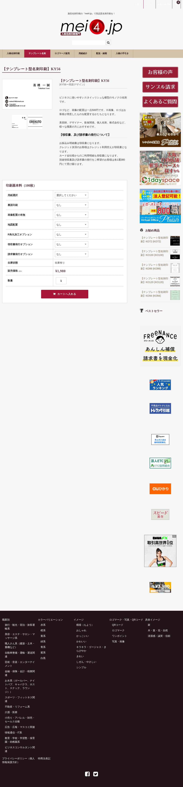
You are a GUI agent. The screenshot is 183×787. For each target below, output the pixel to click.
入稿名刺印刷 (16, 53)
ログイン (149, 4)
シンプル (81, 667)
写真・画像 (118, 641)
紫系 (43, 652)
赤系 (43, 624)
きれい (80, 655)
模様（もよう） (85, 624)
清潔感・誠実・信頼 (159, 635)
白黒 (43, 657)
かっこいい (82, 635)
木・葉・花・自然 (158, 630)
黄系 (43, 635)
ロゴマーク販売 (76, 53)
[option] (27, 94)
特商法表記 (44, 758)
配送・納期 (125, 53)
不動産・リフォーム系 (17, 706)
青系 (43, 646)
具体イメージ (152, 619)
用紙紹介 (102, 53)
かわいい (81, 641)
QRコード (117, 624)
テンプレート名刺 (45, 53)
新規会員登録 (164, 4)
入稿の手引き (151, 53)
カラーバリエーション (50, 619)
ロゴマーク (118, 630)
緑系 (43, 641)
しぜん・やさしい (86, 661)
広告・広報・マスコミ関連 (20, 726)
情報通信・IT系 (13, 732)
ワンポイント (119, 635)
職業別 (6, 619)
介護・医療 (11, 711)
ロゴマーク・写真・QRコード (126, 619)
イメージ (79, 619)
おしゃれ (81, 630)
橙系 (43, 630)
